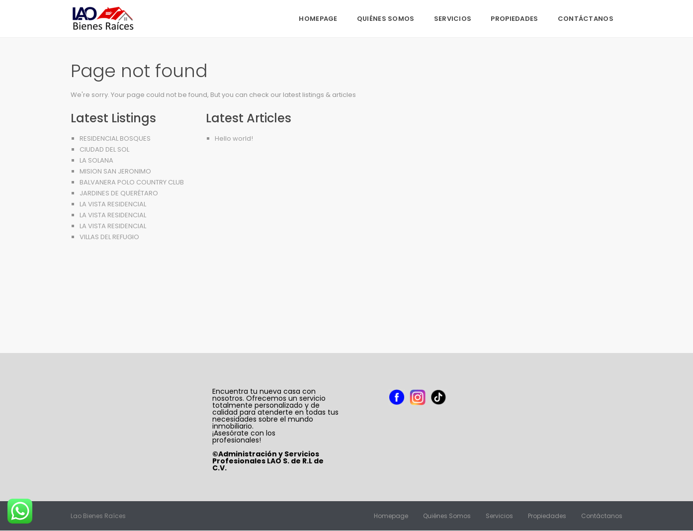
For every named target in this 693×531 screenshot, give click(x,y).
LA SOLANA (96, 160)
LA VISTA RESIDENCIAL (113, 204)
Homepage (318, 18)
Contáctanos (585, 18)
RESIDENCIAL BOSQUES (115, 138)
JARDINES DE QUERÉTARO (119, 193)
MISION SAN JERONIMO (115, 171)
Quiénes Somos (386, 18)
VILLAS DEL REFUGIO (109, 237)
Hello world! (234, 138)
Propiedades (514, 18)
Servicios (453, 18)
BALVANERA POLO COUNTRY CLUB (132, 182)
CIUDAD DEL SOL (104, 149)
